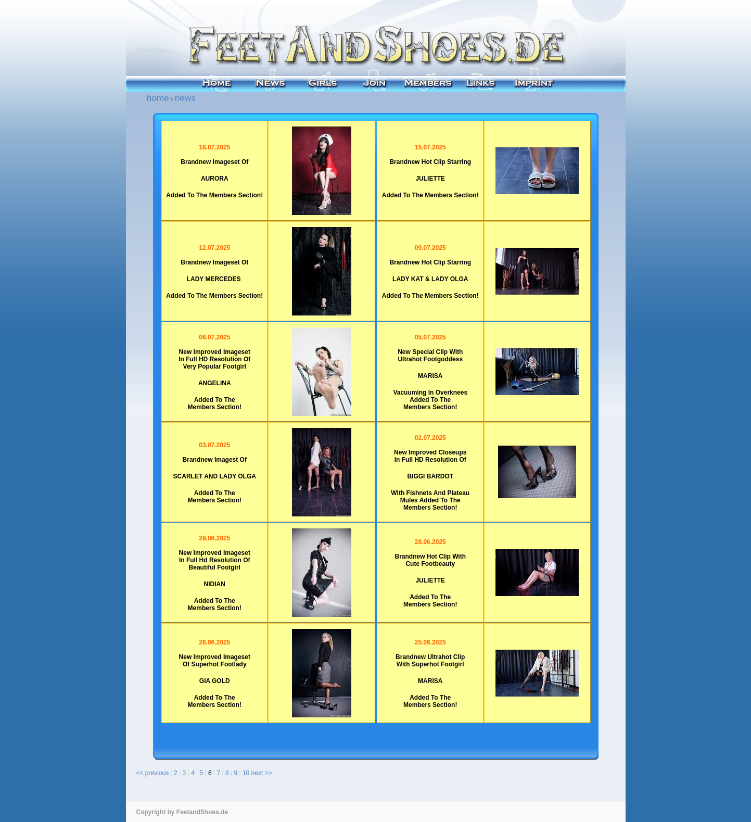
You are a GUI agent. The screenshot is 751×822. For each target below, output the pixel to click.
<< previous (152, 773)
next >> (261, 773)
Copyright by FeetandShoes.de (182, 812)
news (185, 98)
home (158, 98)
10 (246, 773)
